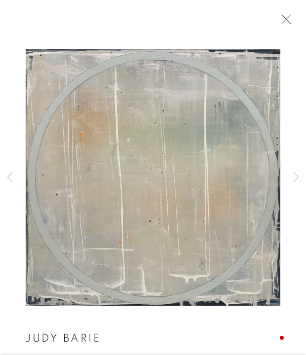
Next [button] (296, 177)
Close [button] (283, 22)
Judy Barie (63, 338)
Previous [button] (10, 177)
